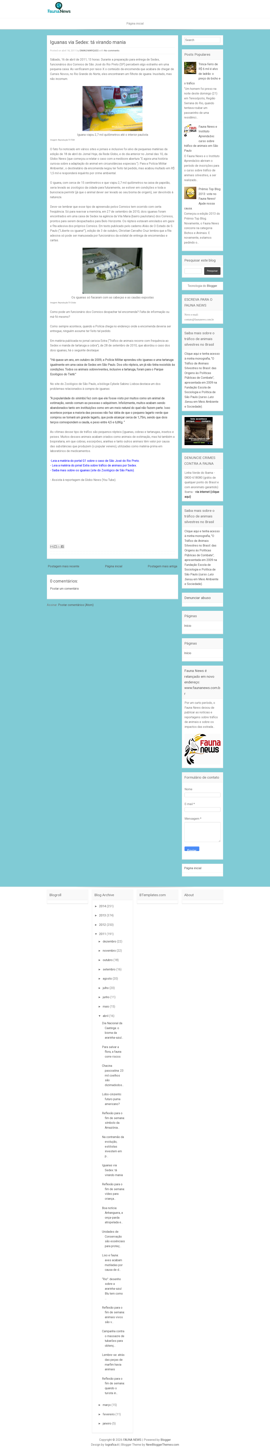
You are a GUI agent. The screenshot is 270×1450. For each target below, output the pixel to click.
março (107, 1405)
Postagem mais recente (63, 566)
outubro (108, 960)
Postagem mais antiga (162, 566)
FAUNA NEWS (132, 1440)
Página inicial (135, 23)
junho (106, 997)
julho (106, 988)
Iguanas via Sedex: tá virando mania (88, 42)
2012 (103, 925)
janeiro (107, 1423)
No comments (111, 50)
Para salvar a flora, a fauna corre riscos (111, 1051)
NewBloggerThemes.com (162, 1444)
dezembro (110, 941)
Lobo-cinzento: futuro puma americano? (112, 1099)
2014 (103, 906)
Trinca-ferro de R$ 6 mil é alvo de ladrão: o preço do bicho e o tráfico (202, 73)
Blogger (212, 286)
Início (187, 626)
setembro (109, 969)
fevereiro (109, 1414)
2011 (103, 934)
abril (106, 1016)
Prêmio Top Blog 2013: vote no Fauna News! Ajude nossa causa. (202, 198)
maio (106, 1006)
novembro (110, 950)
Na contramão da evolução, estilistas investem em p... (113, 1146)
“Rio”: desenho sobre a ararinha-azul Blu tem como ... (112, 1288)
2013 (103, 915)
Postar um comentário (64, 588)
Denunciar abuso (197, 598)
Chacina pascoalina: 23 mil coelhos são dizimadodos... (113, 1075)
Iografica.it (112, 1444)
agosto (108, 978)
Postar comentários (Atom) (76, 605)
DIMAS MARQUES (89, 50)
